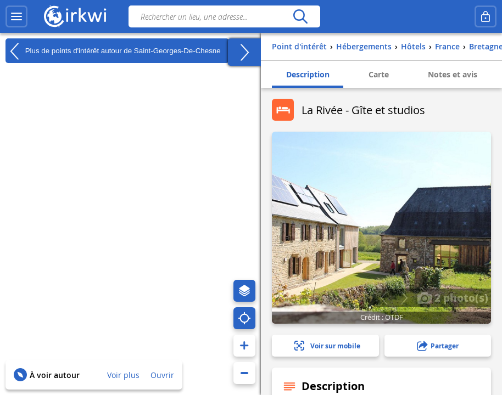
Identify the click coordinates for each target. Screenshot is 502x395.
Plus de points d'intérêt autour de (113, 51)
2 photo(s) (452, 297)
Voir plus (123, 375)
